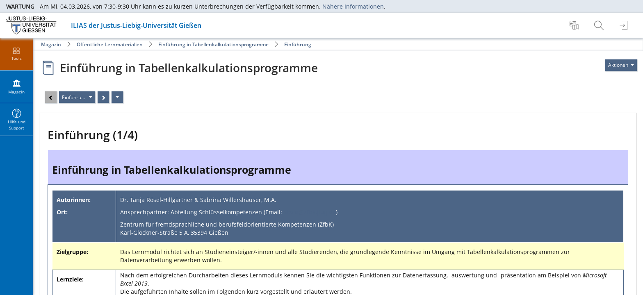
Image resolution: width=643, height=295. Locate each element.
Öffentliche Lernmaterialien (110, 44)
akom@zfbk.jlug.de (310, 212)
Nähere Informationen (353, 6)
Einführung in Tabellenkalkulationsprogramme (213, 44)
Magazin (51, 44)
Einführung (297, 44)
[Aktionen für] (621, 65)
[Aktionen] (117, 97)
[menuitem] (575, 25)
